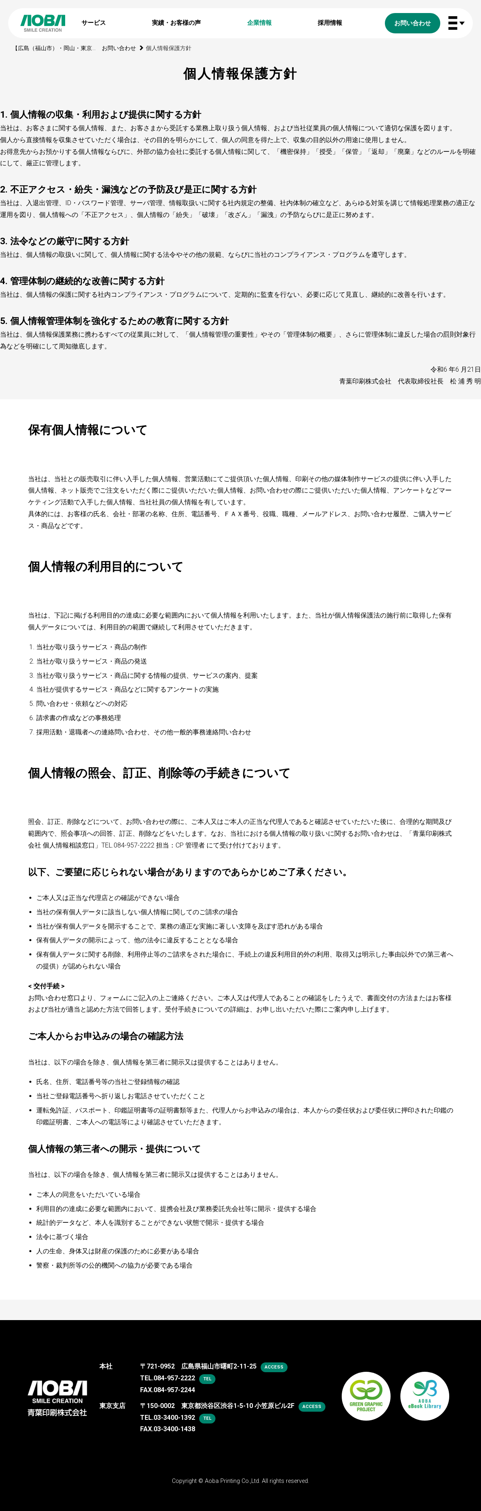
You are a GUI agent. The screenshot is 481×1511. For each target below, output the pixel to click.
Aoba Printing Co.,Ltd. (232, 1481)
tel (207, 1379)
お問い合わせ (119, 48)
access (274, 1367)
